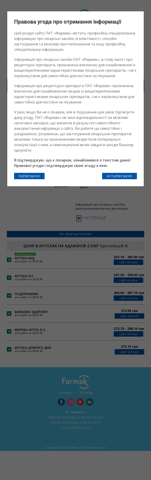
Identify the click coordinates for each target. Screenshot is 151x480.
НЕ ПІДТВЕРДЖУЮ (119, 176)
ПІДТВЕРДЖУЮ (29, 176)
